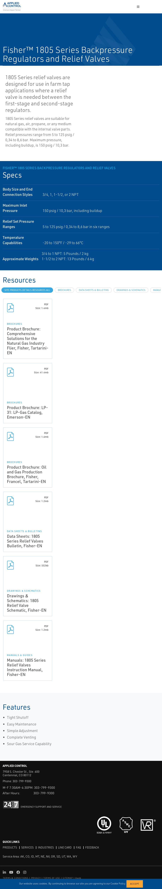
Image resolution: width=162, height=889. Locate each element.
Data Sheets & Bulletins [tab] (94, 290)
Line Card (65, 847)
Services (27, 847)
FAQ (78, 847)
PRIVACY (36, 878)
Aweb (78, 878)
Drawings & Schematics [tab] (131, 290)
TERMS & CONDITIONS (15, 878)
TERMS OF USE (51, 878)
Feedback (92, 847)
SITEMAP (68, 878)
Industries (46, 847)
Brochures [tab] (64, 290)
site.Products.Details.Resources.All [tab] (27, 290)
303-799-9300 (22, 781)
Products (10, 847)
